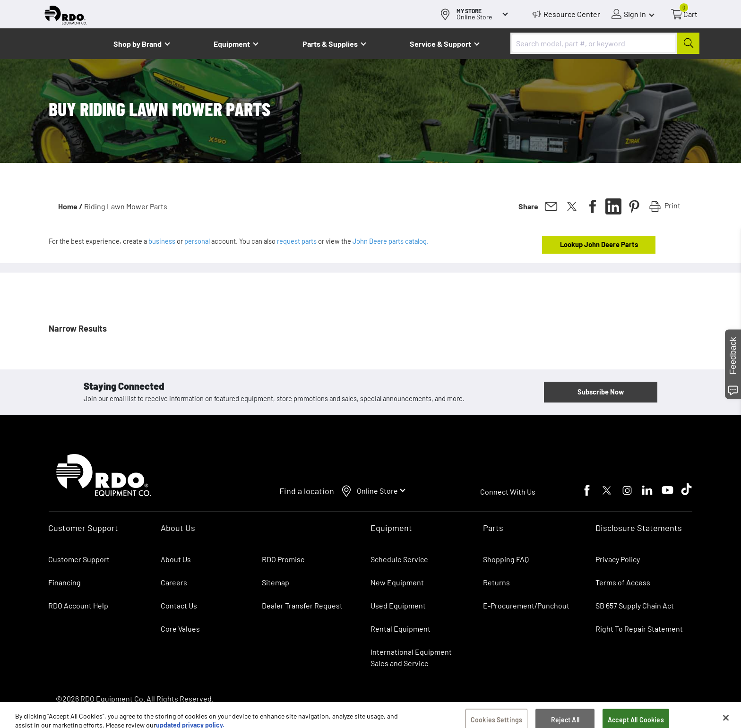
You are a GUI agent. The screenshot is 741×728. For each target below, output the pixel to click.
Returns (496, 582)
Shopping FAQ (506, 559)
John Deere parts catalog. (391, 241)
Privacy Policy (617, 559)
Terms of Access (622, 582)
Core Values (180, 628)
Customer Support (79, 559)
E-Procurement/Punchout (526, 605)
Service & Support (440, 43)
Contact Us (179, 605)
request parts (297, 241)
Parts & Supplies (330, 43)
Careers (174, 582)
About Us (176, 559)
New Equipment (397, 582)
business (161, 241)
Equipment (232, 43)
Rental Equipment (401, 628)
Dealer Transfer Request (302, 605)
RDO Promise (283, 559)
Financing (64, 582)
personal (197, 241)
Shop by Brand (137, 43)
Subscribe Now (600, 391)
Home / (70, 206)
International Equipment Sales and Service (411, 657)
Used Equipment (398, 605)
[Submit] (688, 43)
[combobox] (604, 43)
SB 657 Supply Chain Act (634, 605)
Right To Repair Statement (639, 628)
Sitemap (275, 582)
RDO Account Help (78, 605)
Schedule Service (399, 559)
